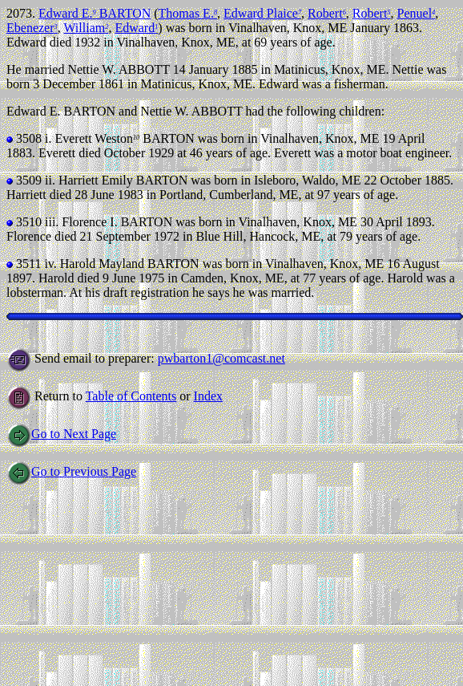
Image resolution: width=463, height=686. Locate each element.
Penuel (416, 13)
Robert (327, 13)
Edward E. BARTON (94, 13)
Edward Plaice (262, 13)
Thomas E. (188, 13)
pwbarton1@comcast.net (221, 358)
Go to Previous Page (71, 471)
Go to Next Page (61, 433)
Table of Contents (131, 396)
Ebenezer (32, 28)
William (85, 28)
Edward (136, 28)
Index (208, 396)
